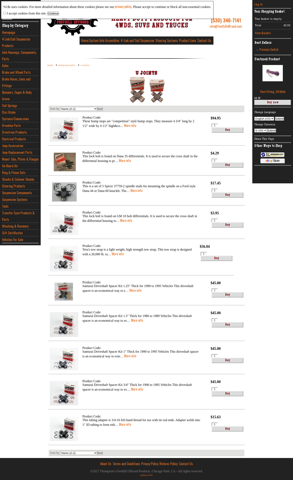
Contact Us (204, 40)
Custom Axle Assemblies (104, 40)
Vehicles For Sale (12, 239)
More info (130, 125)
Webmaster (146, 475)
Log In (258, 4)
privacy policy (123, 6)
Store (272, 160)
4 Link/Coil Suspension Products (16, 42)
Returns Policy (169, 463)
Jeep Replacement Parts (17, 152)
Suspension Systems (14, 199)
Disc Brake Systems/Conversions (15, 115)
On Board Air (10, 165)
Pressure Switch (268, 49)
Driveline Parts (11, 125)
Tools (5, 206)
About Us (105, 463)
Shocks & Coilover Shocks (18, 179)
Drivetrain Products (14, 132)
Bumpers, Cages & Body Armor (17, 95)
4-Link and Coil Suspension (137, 40)
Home (84, 40)
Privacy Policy (149, 463)
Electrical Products (14, 139)
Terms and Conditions (126, 463)
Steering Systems (166, 40)
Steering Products (13, 186)
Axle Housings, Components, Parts (19, 55)
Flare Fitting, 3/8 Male (272, 91)
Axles (5, 65)
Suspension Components (17, 192)
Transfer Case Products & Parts (18, 216)
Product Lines (187, 40)
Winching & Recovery (15, 226)
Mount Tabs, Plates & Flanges (20, 159)
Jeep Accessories (12, 145)
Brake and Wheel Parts (16, 72)
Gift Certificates (12, 232)
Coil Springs (9, 105)
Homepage (8, 32)
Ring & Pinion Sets (13, 172)
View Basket (263, 33)
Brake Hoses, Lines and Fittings (16, 82)
